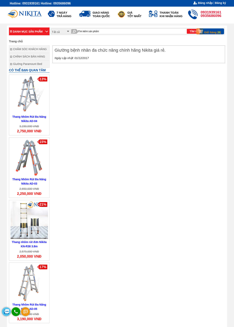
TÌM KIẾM (196, 31)
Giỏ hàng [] (210, 31)
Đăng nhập (205, 3)
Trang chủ (16, 41)
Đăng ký (220, 2)
